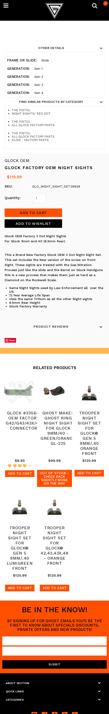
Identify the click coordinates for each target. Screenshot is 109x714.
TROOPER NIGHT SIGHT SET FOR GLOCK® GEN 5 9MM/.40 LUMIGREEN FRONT (20, 548)
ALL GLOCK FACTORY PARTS (33, 125)
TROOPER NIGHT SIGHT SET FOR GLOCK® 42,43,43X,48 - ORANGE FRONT (54, 545)
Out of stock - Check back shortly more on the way (54, 478)
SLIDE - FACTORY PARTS (30, 140)
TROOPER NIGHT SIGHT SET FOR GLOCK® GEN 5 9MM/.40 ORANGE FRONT (89, 433)
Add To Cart (20, 473)
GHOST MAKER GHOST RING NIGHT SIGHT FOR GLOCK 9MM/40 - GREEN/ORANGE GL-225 (58, 428)
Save (12, 340)
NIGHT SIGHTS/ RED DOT (31, 113)
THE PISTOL (21, 110)
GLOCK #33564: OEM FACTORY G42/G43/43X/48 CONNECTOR (23, 420)
